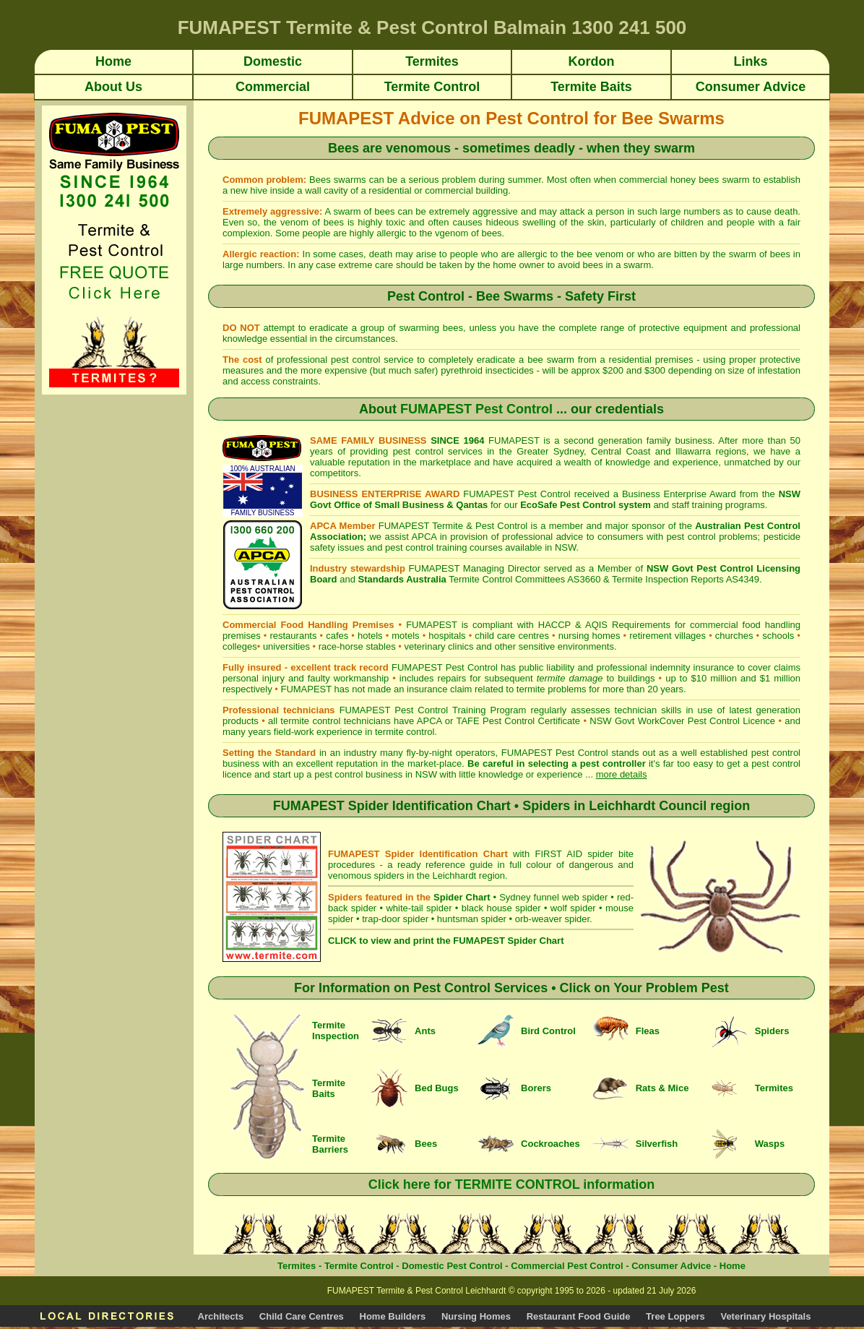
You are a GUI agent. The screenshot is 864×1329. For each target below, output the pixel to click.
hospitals (446, 635)
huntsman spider (471, 918)
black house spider (501, 908)
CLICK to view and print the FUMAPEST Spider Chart (445, 940)
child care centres (512, 635)
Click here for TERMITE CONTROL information (511, 1184)
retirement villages (667, 635)
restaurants (292, 635)
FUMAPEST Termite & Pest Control (453, 525)
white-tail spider (419, 908)
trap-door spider (395, 918)
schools (778, 635)
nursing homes (589, 635)
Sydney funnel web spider (553, 897)
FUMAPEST (306, 689)
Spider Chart (461, 897)
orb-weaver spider (552, 918)
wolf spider (573, 908)
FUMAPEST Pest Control (476, 409)
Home (733, 1265)
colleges (240, 646)
